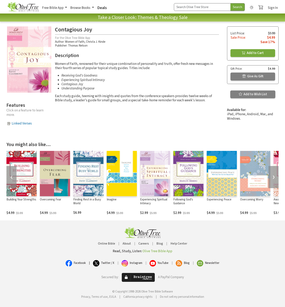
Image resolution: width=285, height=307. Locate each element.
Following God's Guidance (183, 201)
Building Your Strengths (21, 199)
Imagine (112, 199)
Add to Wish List (253, 94)
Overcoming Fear (50, 199)
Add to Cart (253, 53)
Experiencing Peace (219, 199)
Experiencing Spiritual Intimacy (153, 201)
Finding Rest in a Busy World (87, 201)
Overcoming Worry (251, 199)
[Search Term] (202, 7)
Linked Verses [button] (22, 123)
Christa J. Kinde (95, 42)
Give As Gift (252, 76)
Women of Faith (75, 42)
